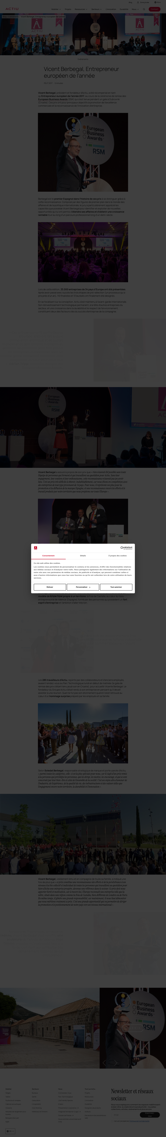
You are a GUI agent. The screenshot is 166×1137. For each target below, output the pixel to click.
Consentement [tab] (48, 556)
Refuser (50, 587)
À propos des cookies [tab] (117, 556)
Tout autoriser (116, 587)
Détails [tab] (83, 556)
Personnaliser (83, 587)
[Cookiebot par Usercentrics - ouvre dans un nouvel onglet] (122, 548)
